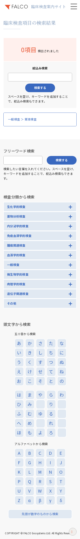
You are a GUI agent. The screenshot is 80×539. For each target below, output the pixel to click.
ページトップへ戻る (73, 533)
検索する (40, 88)
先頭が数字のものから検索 (40, 514)
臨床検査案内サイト (48, 6)
